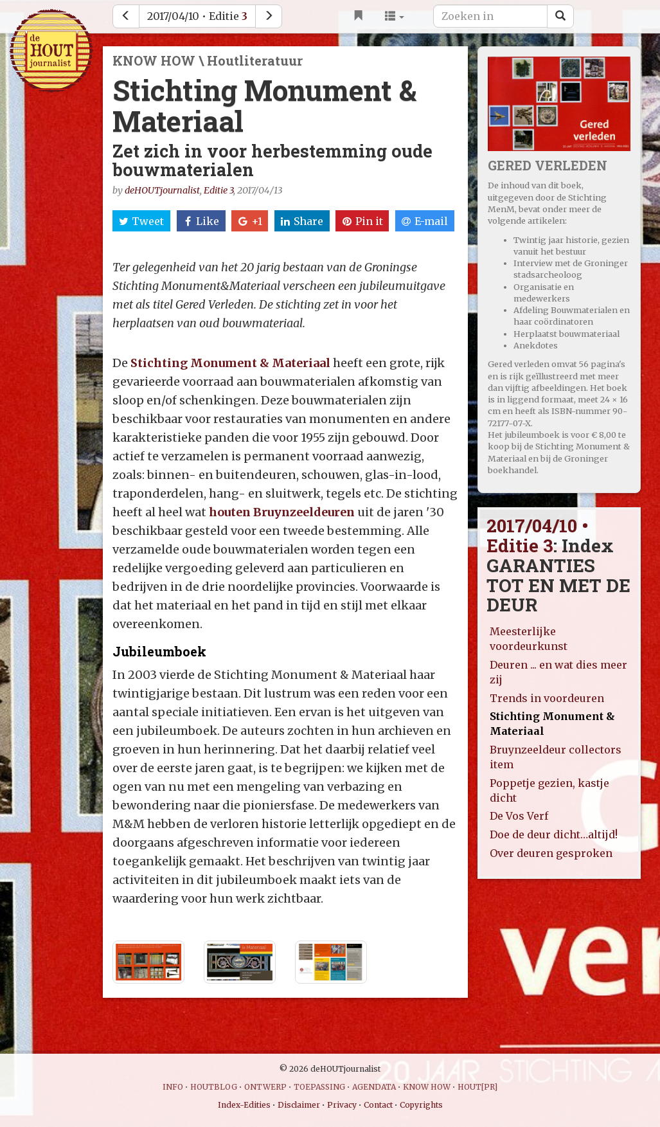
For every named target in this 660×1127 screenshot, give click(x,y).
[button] (394, 16)
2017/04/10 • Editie (197, 16)
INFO (173, 1087)
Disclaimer (299, 1105)
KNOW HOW (426, 1087)
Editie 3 (218, 190)
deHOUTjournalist (162, 190)
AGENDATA (374, 1087)
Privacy (342, 1105)
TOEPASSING (319, 1087)
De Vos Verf (519, 815)
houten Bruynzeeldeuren (282, 512)
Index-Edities (244, 1105)
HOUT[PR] (477, 1087)
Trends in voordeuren (547, 698)
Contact (378, 1105)
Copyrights (421, 1105)
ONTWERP (265, 1087)
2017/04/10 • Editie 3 (537, 535)
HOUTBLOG (213, 1087)
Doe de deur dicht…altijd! (554, 834)
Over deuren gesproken (551, 853)
